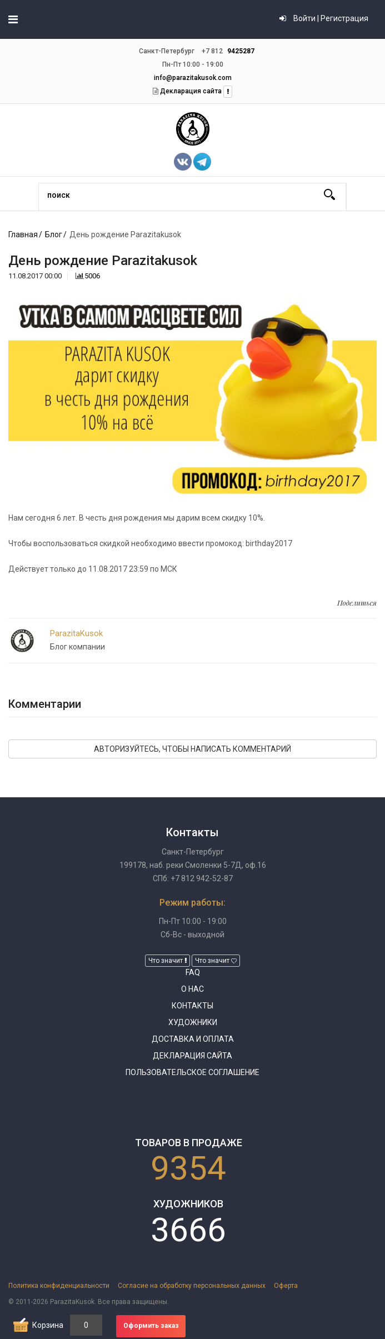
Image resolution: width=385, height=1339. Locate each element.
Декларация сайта (190, 91)
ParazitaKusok (76, 633)
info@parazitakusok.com (193, 78)
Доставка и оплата (193, 1039)
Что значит (167, 961)
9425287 (240, 51)
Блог (53, 234)
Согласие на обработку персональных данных (192, 1286)
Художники (192, 1022)
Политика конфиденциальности (58, 1286)
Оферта (286, 1286)
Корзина (47, 1325)
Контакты (192, 1005)
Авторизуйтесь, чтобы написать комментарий (192, 749)
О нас (192, 989)
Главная (23, 234)
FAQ (193, 972)
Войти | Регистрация (323, 18)
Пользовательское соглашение (192, 1072)
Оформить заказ (151, 1326)
